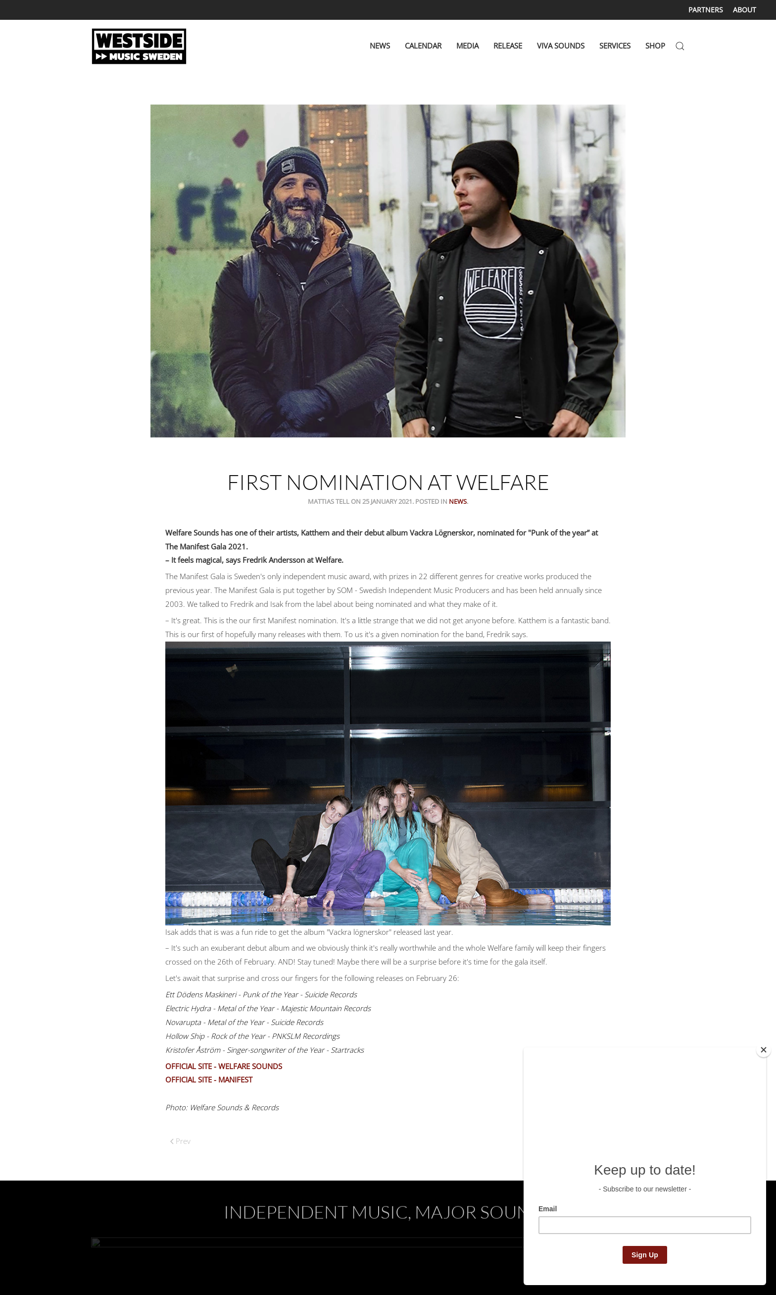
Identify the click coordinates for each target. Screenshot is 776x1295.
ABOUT (744, 9)
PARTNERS (705, 9)
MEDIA (467, 46)
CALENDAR (423, 46)
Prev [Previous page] (180, 1141)
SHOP (655, 46)
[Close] (763, 1049)
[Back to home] (140, 46)
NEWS (380, 46)
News (458, 501)
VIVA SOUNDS (560, 46)
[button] (680, 46)
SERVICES (614, 46)
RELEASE (507, 46)
